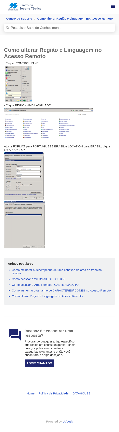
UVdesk (67, 421)
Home (30, 393)
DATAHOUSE (81, 393)
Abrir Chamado (39, 363)
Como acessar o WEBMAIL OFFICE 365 (38, 279)
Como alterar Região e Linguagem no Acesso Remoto (47, 296)
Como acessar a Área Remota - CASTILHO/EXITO (45, 284)
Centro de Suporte (19, 18)
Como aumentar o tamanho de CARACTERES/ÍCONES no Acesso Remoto (61, 290)
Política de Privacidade (53, 393)
